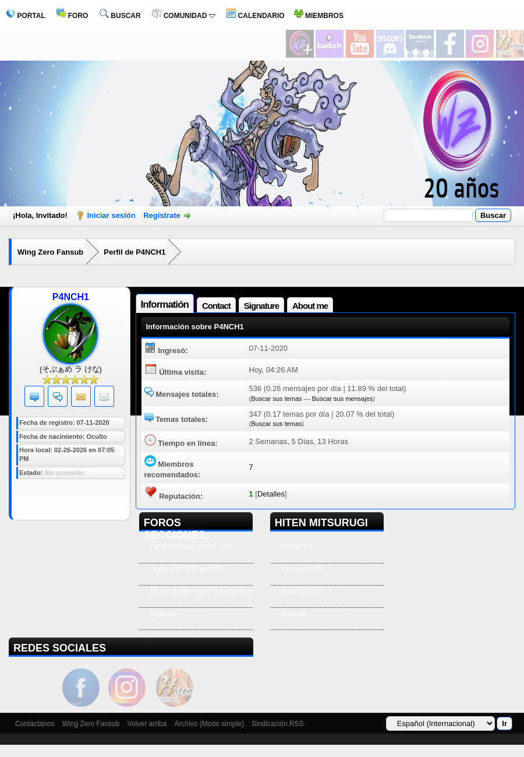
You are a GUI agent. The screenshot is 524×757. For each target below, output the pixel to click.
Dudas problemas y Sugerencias (201, 591)
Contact (216, 306)
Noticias (163, 614)
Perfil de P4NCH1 (134, 252)
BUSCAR (120, 16)
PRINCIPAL (300, 547)
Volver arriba (147, 724)
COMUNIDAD (183, 16)
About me (310, 306)
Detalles (271, 494)
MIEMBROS (319, 16)
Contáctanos (34, 724)
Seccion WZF (303, 569)
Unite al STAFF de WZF (188, 569)
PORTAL (25, 16)
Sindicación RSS (277, 724)
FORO (72, 16)
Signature (261, 306)
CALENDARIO (255, 16)
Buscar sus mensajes (342, 398)
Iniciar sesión (111, 215)
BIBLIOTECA (302, 591)
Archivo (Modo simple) (209, 724)
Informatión (165, 304)
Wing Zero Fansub (50, 252)
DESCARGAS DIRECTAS (191, 547)
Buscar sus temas (276, 398)
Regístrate (161, 215)
